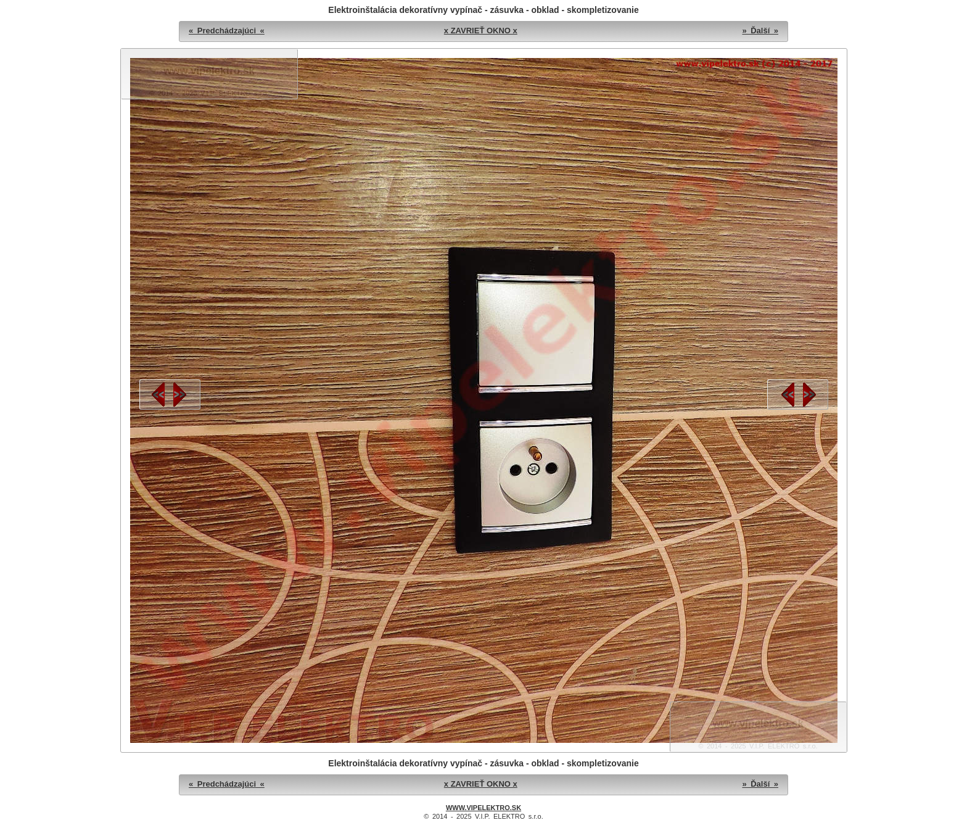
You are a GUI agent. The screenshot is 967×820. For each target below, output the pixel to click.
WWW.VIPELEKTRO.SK (483, 807)
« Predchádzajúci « (227, 30)
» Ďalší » (760, 30)
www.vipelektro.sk (209, 71)
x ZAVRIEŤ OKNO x (480, 30)
